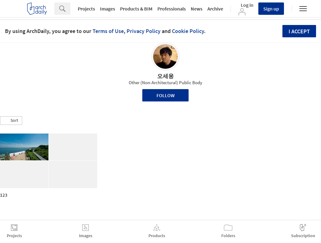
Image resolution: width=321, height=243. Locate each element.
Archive (215, 8)
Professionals (171, 8)
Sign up (271, 9)
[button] (11, 120)
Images (107, 8)
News (196, 8)
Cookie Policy (188, 31)
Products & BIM (136, 8)
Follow (165, 95)
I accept (299, 31)
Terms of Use (108, 31)
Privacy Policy (143, 31)
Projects (86, 8)
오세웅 (165, 76)
